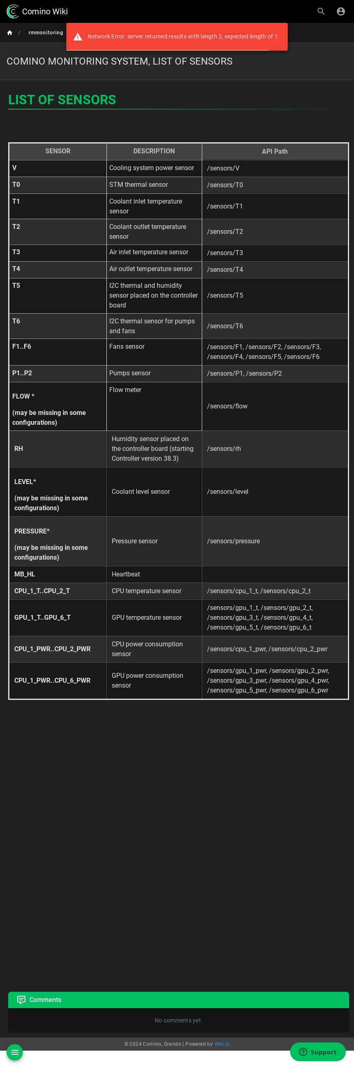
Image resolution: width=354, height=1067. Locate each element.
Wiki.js (222, 1044)
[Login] (341, 11)
